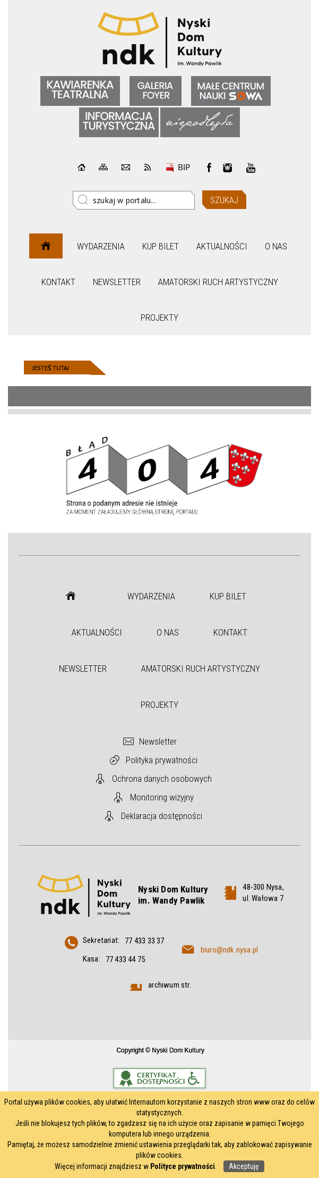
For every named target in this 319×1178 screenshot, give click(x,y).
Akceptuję (244, 1166)
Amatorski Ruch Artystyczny (218, 282)
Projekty (159, 317)
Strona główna (45, 245)
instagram (228, 167)
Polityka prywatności (161, 760)
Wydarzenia (101, 246)
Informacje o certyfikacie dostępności (159, 1078)
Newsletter (117, 282)
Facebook (209, 167)
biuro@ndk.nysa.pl (229, 950)
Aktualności (221, 246)
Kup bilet (160, 246)
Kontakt (58, 282)
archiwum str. (169, 985)
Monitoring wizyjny (162, 797)
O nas (276, 246)
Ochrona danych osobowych (162, 778)
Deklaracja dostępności (161, 816)
